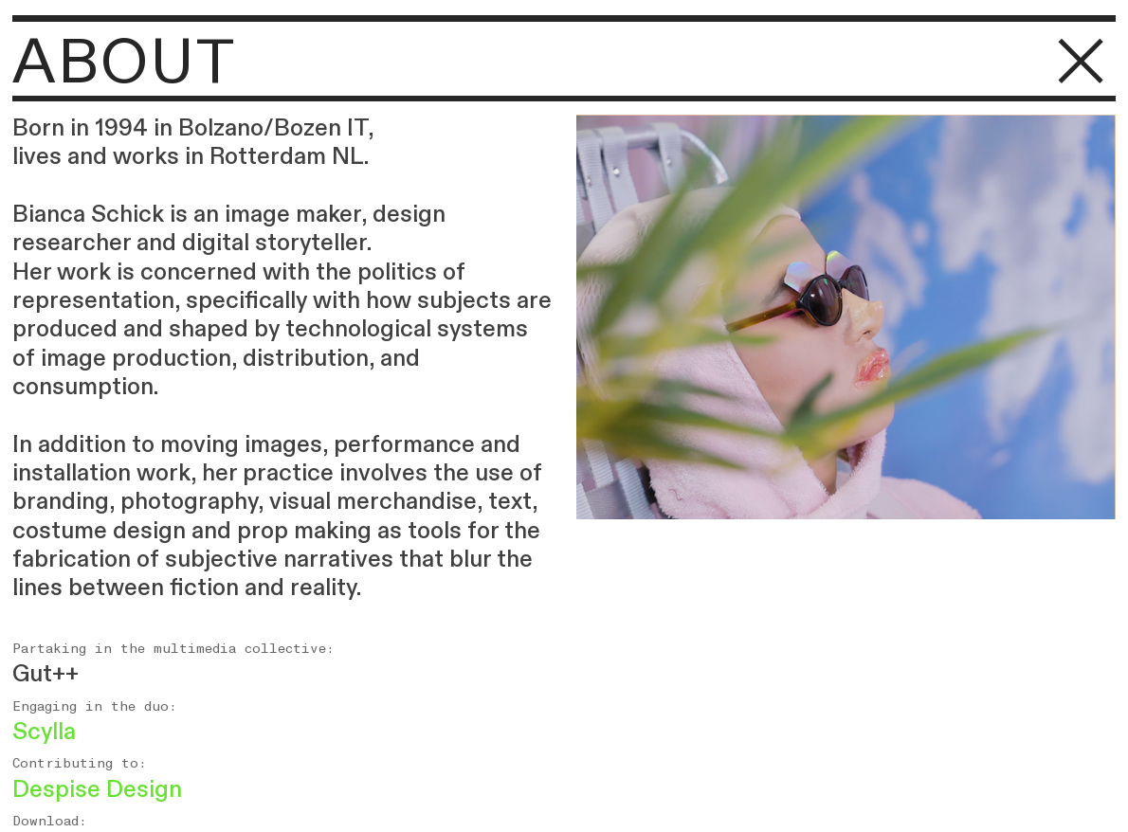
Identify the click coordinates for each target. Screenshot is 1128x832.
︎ (1081, 63)
